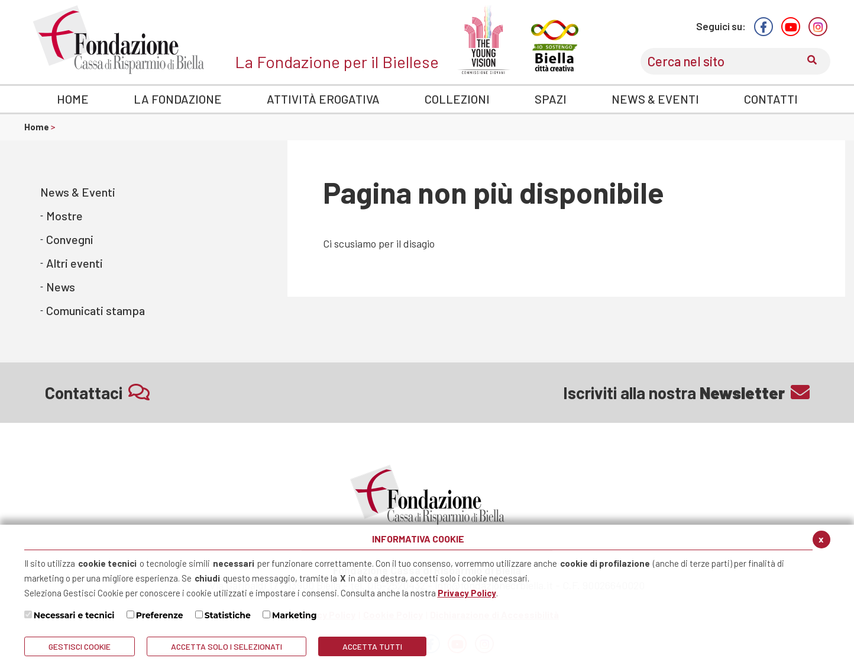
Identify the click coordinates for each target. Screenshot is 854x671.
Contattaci (97, 393)
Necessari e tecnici (74, 615)
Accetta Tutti (372, 646)
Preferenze (159, 615)
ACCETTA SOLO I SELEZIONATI (226, 646)
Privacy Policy (467, 592)
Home (37, 126)
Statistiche (228, 615)
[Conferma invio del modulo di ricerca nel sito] (812, 61)
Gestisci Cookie (79, 646)
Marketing (294, 615)
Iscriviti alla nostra (686, 393)
